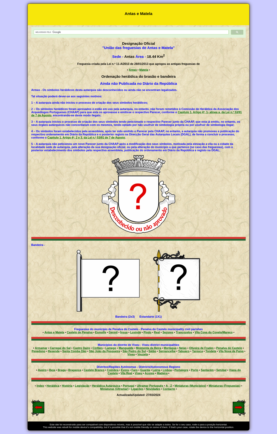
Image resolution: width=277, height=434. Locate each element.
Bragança (74, 370)
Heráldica (52, 385)
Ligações (137, 388)
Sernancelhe (167, 351)
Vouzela (142, 354)
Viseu (131, 354)
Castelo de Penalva (80, 332)
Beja (52, 370)
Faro (134, 370)
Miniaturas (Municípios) (190, 385)
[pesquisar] (131, 32)
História (67, 385)
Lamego (110, 348)
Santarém (207, 370)
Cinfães (98, 348)
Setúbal (221, 370)
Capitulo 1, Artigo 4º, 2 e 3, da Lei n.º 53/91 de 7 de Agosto (86, 137)
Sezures (168, 332)
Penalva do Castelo (229, 348)
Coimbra (113, 370)
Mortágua (170, 348)
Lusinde (135, 332)
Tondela (210, 351)
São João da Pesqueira (104, 351)
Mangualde (126, 348)
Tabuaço (184, 351)
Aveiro (42, 370)
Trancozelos (184, 332)
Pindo (147, 332)
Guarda (145, 370)
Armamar (41, 348)
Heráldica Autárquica (106, 385)
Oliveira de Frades (201, 348)
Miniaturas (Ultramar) (114, 388)
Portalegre (181, 370)
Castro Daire (81, 348)
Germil (113, 332)
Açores (149, 373)
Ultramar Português (150, 385)
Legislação (82, 385)
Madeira (162, 373)
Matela (143, 69)
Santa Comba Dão (74, 351)
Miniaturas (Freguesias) (224, 385)
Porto (194, 370)
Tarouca (197, 351)
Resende (54, 351)
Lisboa (167, 370)
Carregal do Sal (60, 348)
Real (157, 332)
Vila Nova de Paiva (231, 351)
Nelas (183, 348)
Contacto (169, 388)
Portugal (128, 385)
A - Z (169, 385)
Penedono (38, 351)
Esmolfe (100, 332)
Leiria (156, 370)
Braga (62, 370)
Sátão (152, 351)
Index (40, 385)
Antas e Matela (54, 332)
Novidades (153, 388)
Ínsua (124, 332)
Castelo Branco (94, 370)
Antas (133, 69)
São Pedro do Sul (134, 351)
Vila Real (126, 373)
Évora (125, 370)
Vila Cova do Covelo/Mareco (214, 332)
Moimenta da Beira (148, 348)
